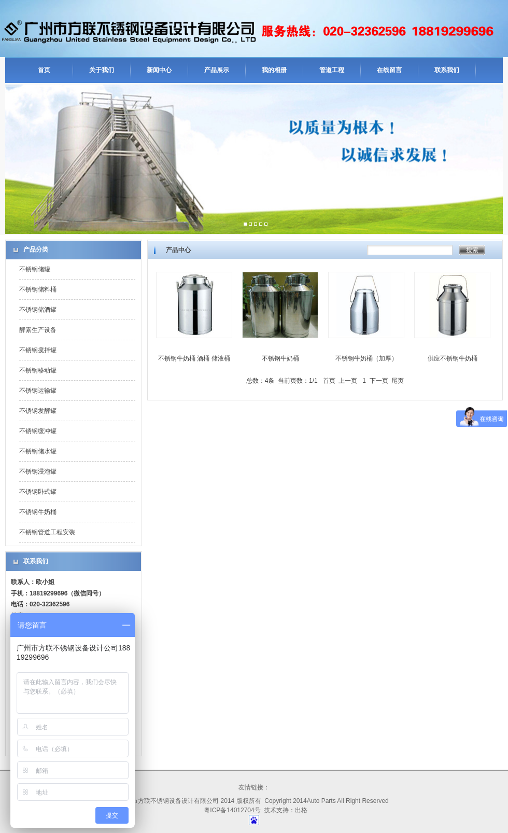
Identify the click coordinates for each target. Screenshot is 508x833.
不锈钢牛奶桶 (38, 512)
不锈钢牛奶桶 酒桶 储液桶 (194, 358)
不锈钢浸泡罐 (38, 471)
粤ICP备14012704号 (232, 810)
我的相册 (274, 70)
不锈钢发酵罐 (38, 410)
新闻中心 (159, 70)
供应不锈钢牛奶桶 (452, 358)
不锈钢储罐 (34, 269)
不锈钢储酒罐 (38, 309)
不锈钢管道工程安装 (47, 532)
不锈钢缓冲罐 (38, 431)
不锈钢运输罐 (38, 390)
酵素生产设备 (38, 330)
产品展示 (216, 70)
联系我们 (446, 70)
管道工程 (331, 70)
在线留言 (389, 70)
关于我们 (101, 70)
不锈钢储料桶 (38, 289)
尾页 (397, 380)
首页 (44, 70)
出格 (301, 810)
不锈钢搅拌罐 (38, 350)
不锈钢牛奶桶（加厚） (366, 358)
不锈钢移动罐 (38, 370)
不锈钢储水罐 (38, 451)
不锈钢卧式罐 (38, 491)
